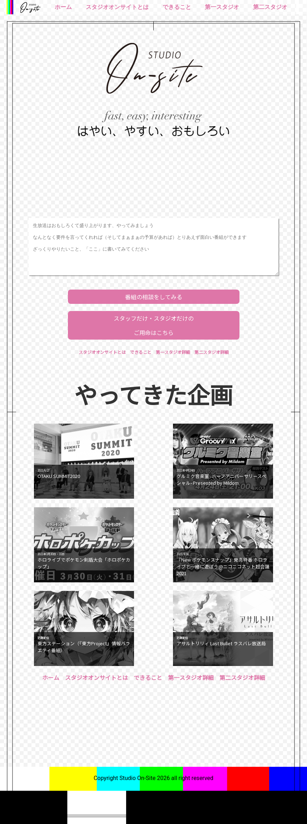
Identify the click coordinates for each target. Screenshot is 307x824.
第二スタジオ (270, 7)
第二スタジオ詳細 (211, 352)
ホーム (63, 7)
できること (177, 7)
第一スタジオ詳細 (173, 352)
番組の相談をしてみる (153, 296)
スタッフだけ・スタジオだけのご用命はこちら (154, 325)
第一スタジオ (222, 7)
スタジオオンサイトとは (117, 7)
